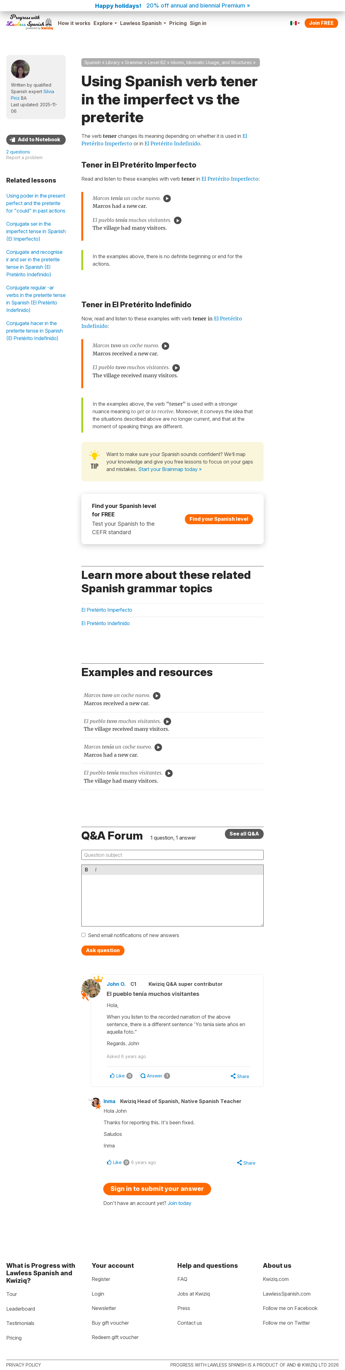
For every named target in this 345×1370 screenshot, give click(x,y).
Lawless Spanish (143, 23)
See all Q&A (244, 834)
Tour (11, 1294)
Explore (105, 23)
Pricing (178, 23)
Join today (179, 1203)
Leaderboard (20, 1309)
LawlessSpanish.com (287, 1294)
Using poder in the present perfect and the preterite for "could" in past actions (35, 203)
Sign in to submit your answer (157, 1188)
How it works (74, 23)
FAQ (182, 1279)
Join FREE (321, 23)
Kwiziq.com (276, 1279)
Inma (109, 1101)
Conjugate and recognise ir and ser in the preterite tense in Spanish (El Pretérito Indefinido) (34, 263)
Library (113, 62)
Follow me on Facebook (290, 1308)
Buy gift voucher (110, 1323)
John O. (116, 984)
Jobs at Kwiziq (193, 1294)
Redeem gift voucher (115, 1337)
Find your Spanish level (219, 518)
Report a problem (24, 157)
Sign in (198, 23)
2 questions (18, 151)
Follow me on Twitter (286, 1323)
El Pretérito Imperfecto (229, 179)
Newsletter (104, 1308)
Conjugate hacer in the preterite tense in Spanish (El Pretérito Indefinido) (34, 330)
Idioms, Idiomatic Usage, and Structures (211, 62)
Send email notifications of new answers (133, 935)
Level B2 (157, 62)
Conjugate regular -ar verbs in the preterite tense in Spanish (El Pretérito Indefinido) (36, 298)
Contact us (189, 1323)
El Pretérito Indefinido (172, 143)
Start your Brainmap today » (170, 469)
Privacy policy (23, 1364)
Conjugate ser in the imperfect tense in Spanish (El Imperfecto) (36, 231)
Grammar (134, 62)
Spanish (92, 62)
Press (183, 1308)
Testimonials (20, 1323)
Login (98, 1294)
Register (101, 1279)
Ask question (103, 950)
